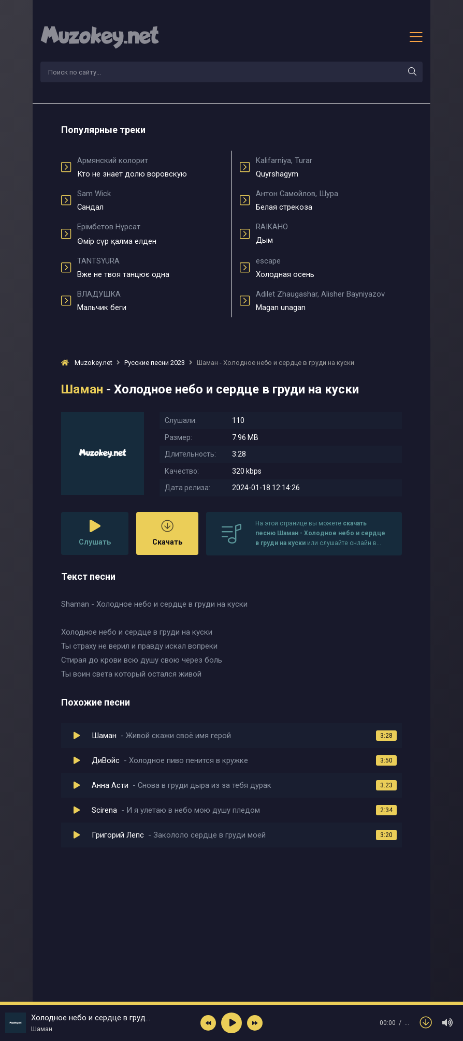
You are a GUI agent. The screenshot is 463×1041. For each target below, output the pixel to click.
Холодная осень (329, 267)
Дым (329, 233)
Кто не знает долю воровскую (150, 167)
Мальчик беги (150, 300)
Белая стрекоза (329, 200)
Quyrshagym (329, 167)
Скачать (167, 533)
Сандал (150, 200)
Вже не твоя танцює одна (150, 267)
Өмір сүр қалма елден (150, 234)
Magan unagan (329, 300)
